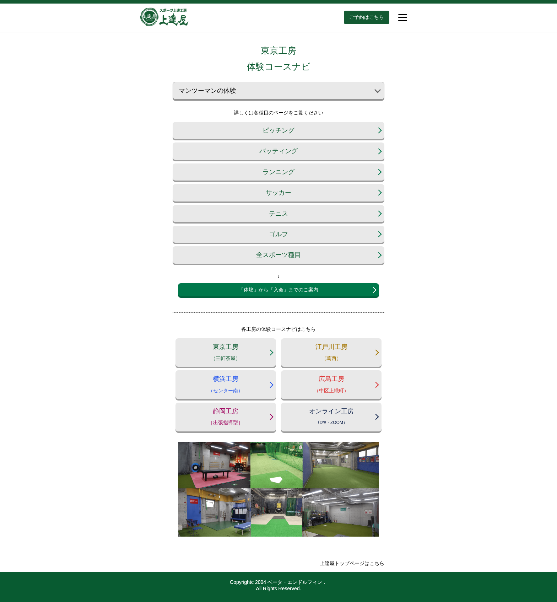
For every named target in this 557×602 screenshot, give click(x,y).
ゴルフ (278, 234)
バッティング (278, 151)
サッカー (278, 192)
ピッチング (278, 130)
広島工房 (331, 385)
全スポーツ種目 (278, 254)
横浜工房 (225, 385)
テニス (278, 213)
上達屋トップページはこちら (352, 563)
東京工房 (225, 353)
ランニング (278, 172)
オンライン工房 (331, 418)
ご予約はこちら (366, 17)
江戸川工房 (331, 353)
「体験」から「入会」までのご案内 (278, 289)
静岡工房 (225, 418)
